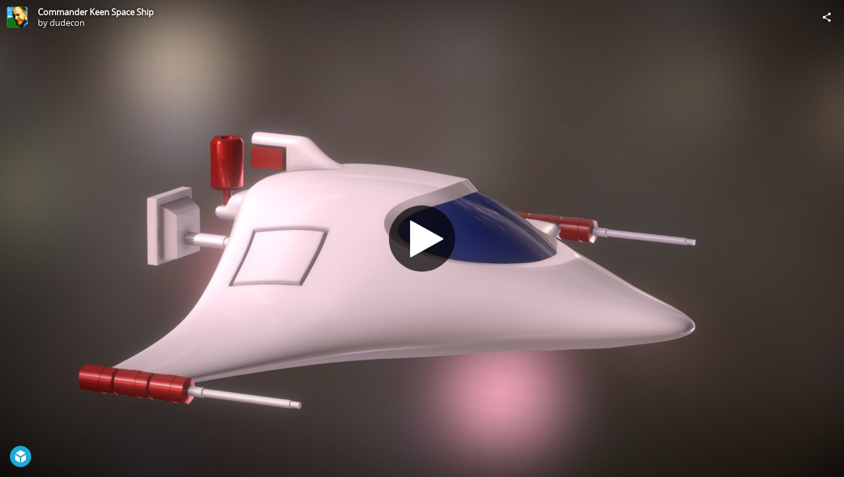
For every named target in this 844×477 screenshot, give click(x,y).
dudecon (67, 22)
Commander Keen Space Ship (96, 12)
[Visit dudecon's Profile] (17, 17)
